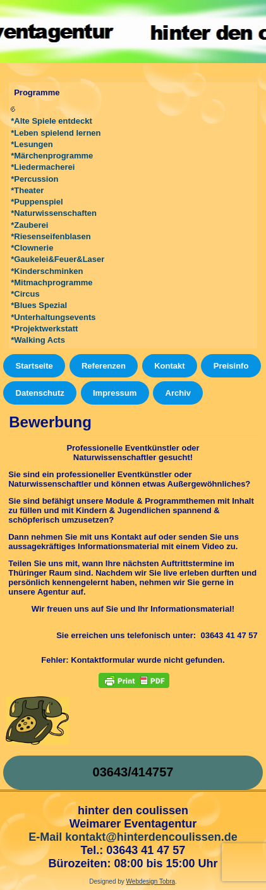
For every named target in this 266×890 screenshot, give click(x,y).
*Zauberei (29, 225)
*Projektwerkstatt (44, 328)
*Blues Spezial (39, 305)
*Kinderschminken (47, 271)
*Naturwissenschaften (54, 213)
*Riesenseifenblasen (50, 236)
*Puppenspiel (37, 201)
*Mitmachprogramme (51, 282)
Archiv (178, 393)
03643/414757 (133, 772)
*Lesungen (31, 144)
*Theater (27, 190)
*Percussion (34, 179)
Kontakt (169, 366)
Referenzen (104, 366)
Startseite (34, 366)
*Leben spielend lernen (55, 133)
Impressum (114, 393)
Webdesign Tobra (150, 881)
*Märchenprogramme (52, 155)
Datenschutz (40, 393)
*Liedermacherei (43, 167)
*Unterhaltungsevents (53, 317)
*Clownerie (32, 247)
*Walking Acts (38, 340)
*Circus (25, 294)
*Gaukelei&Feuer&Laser (57, 259)
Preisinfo (231, 366)
